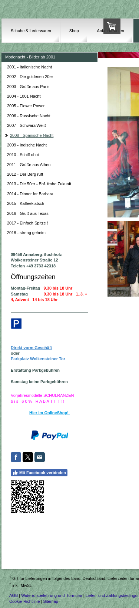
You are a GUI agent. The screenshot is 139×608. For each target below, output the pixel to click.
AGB (13, 595)
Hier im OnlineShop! (49, 413)
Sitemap (50, 601)
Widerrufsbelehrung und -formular (51, 595)
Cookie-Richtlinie (24, 601)
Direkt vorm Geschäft (31, 347)
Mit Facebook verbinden (39, 473)
